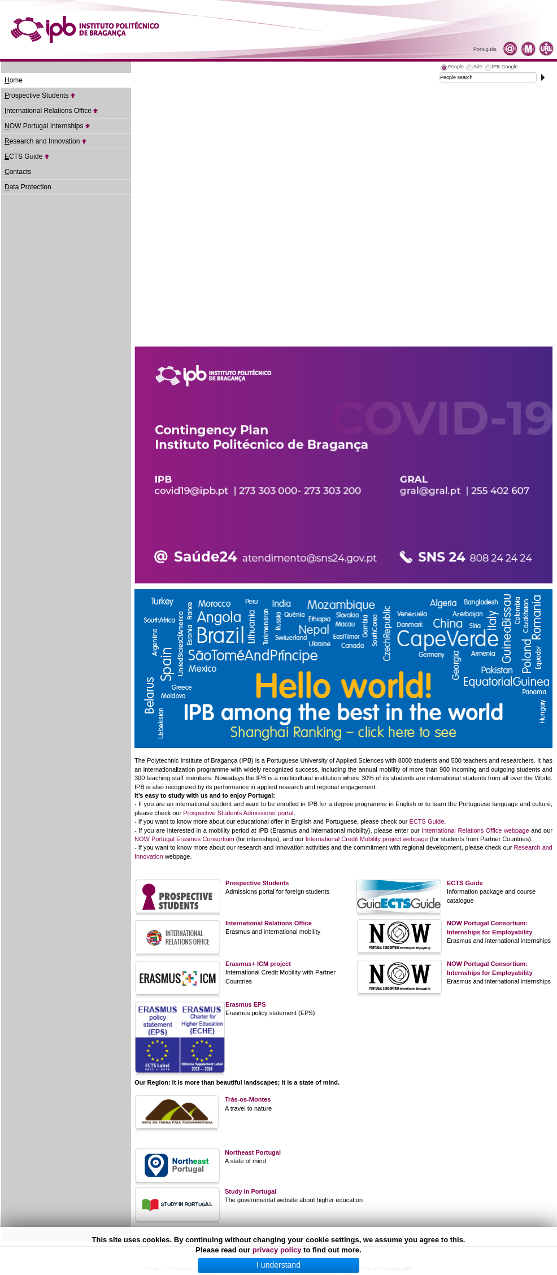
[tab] (451, 68)
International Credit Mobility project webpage (367, 839)
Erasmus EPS (245, 1004)
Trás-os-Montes (248, 1099)
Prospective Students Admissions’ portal (238, 813)
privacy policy (277, 1250)
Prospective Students (257, 883)
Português (485, 49)
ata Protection (28, 187)
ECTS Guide (427, 821)
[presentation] (451, 68)
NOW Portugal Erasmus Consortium (184, 839)
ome (14, 80)
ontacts (18, 172)
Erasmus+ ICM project (258, 963)
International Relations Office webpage (475, 830)
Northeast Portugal (253, 1152)
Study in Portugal (250, 1191)
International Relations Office (268, 923)
